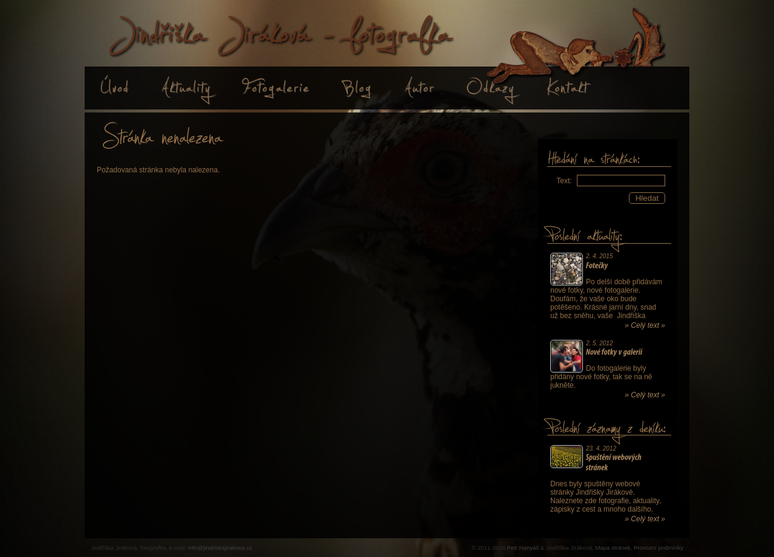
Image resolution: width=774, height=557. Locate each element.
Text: (563, 181)
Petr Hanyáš (523, 547)
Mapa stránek (612, 547)
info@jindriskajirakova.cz (220, 547)
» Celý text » (645, 325)
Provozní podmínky (658, 547)
